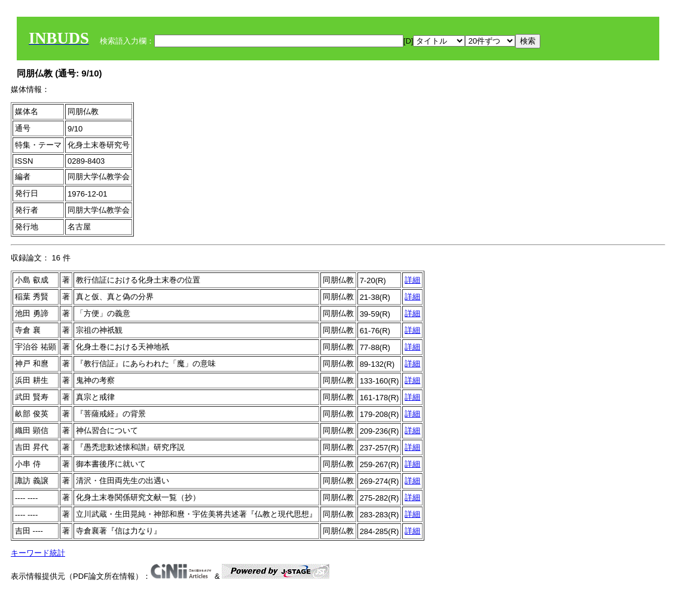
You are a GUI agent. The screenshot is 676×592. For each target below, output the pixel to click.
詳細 (412, 279)
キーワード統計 (38, 552)
